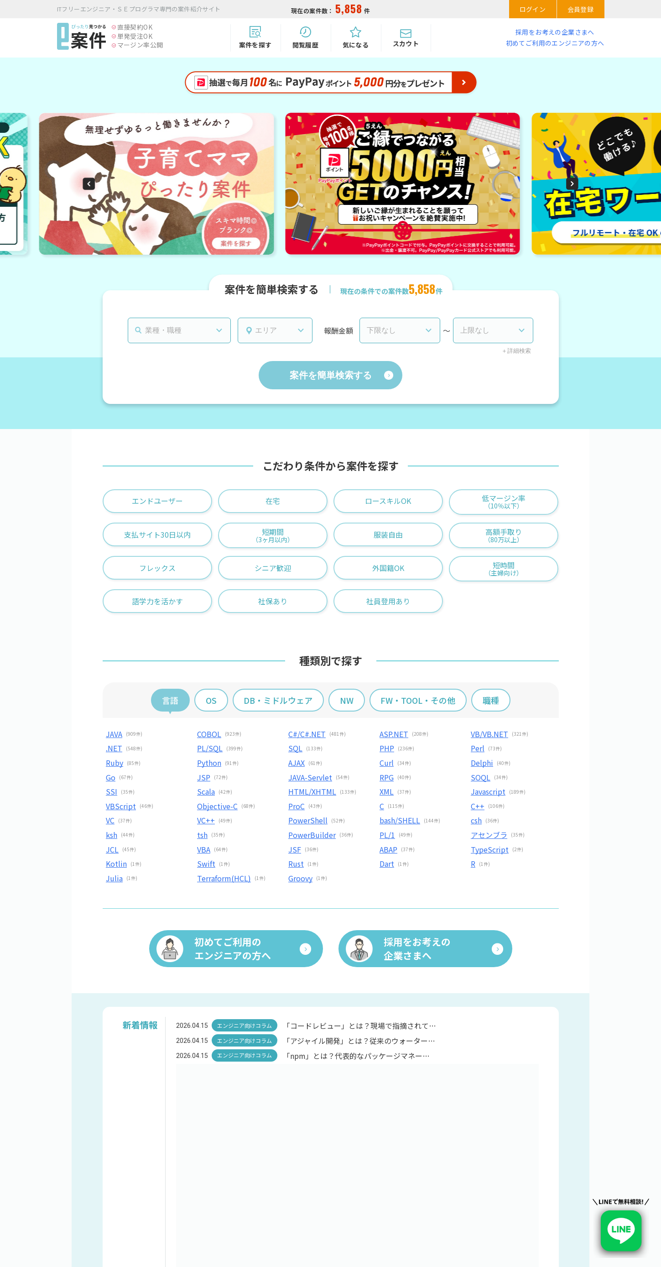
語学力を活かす (157, 601)
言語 (170, 700)
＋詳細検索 (516, 350)
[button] (89, 184)
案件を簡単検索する (331, 375)
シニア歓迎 (273, 567)
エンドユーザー (157, 500)
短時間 (503, 568)
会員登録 (580, 9)
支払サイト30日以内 (157, 534)
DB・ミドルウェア (278, 700)
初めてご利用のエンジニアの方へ (555, 42)
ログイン (533, 9)
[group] (156, 191)
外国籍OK (388, 567)
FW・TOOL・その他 (417, 700)
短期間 (273, 535)
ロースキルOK (388, 500)
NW (347, 700)
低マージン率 (504, 501)
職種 (491, 700)
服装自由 (388, 534)
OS (211, 700)
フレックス (157, 567)
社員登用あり (388, 601)
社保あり (272, 601)
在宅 (272, 500)
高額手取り (503, 535)
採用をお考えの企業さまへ (554, 32)
